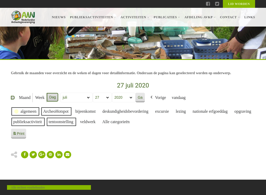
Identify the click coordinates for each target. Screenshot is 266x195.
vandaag (178, 97)
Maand (24, 97)
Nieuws (59, 17)
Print (18, 134)
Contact (230, 17)
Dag (52, 97)
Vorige (157, 97)
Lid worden (239, 4)
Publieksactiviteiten (93, 17)
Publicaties (167, 17)
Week (39, 97)
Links (249, 17)
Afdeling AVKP (200, 17)
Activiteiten (135, 17)
